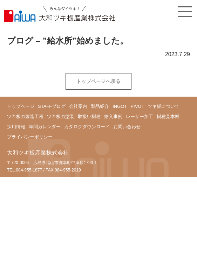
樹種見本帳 (168, 116)
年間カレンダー (45, 126)
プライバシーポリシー (30, 137)
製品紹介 (100, 106)
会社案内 (78, 106)
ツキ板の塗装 (60, 116)
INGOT (120, 106)
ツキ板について (163, 106)
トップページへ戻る (98, 81)
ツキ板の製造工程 (25, 116)
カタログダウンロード (87, 126)
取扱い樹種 (89, 116)
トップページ (20, 106)
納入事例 (113, 116)
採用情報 (16, 126)
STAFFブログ (52, 106)
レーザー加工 (139, 116)
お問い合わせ (127, 126)
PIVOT (137, 106)
